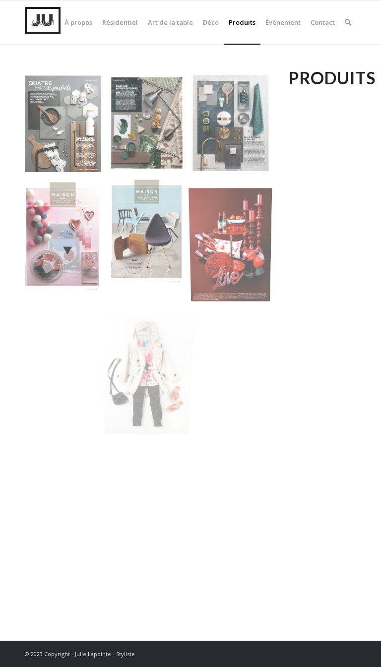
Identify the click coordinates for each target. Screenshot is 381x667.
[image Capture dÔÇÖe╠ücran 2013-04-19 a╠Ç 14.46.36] (150, 350)
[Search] (348, 22)
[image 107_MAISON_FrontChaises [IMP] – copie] (150, 235)
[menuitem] (43, 22)
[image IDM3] (150, 128)
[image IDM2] (234, 128)
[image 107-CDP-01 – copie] (67, 237)
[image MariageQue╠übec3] (234, 238)
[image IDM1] (67, 128)
